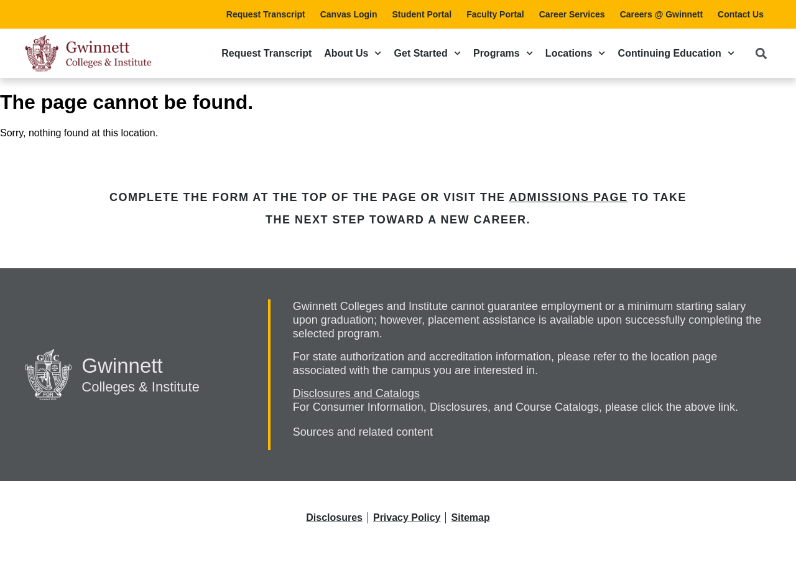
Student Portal (421, 14)
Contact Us (741, 14)
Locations (575, 53)
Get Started (427, 53)
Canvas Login (348, 14)
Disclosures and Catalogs (356, 393)
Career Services (572, 14)
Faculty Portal (495, 14)
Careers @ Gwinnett (661, 14)
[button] (761, 53)
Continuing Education (676, 53)
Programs (503, 53)
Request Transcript (265, 14)
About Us (352, 53)
